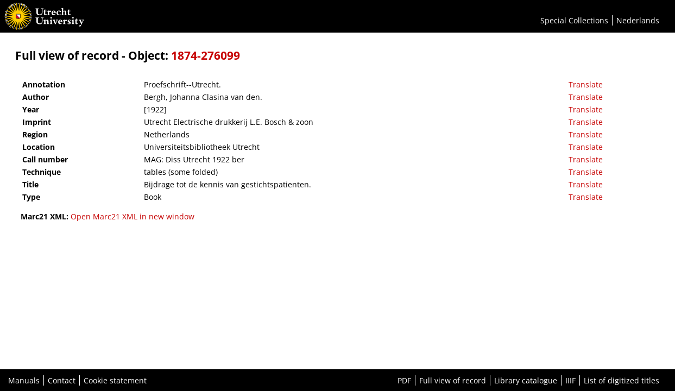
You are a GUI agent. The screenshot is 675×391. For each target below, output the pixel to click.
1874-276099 (205, 55)
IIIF (570, 380)
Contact (61, 380)
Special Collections (574, 20)
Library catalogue (525, 380)
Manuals (24, 380)
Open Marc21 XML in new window (132, 216)
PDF (404, 380)
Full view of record (452, 380)
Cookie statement (115, 380)
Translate (586, 84)
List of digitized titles (621, 380)
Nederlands (637, 20)
